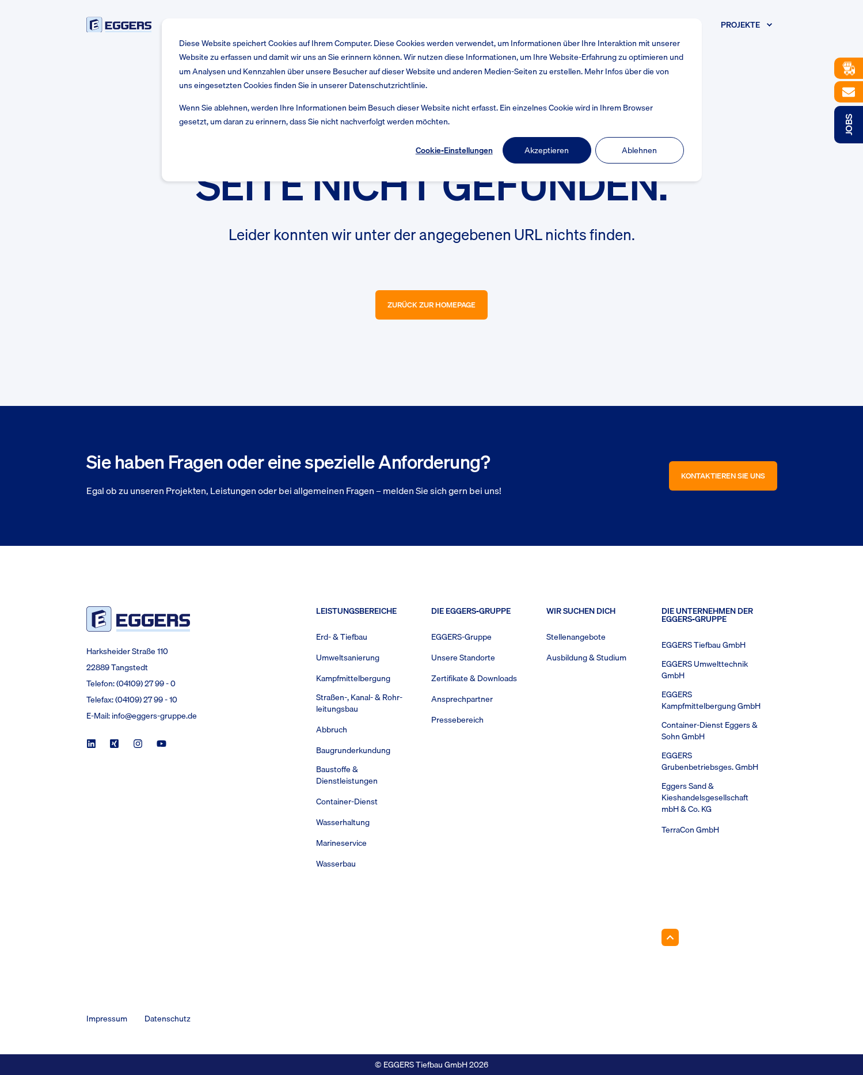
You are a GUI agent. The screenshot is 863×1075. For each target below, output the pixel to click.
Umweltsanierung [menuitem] (347, 657)
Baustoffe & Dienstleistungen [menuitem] (347, 775)
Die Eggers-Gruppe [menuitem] (471, 612)
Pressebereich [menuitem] (457, 719)
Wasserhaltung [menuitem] (343, 822)
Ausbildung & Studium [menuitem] (586, 657)
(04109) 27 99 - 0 (146, 683)
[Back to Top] (670, 937)
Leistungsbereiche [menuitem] (356, 612)
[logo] (138, 618)
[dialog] (432, 99)
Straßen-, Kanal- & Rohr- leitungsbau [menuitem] (359, 703)
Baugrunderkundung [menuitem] (353, 750)
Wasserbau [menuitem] (336, 863)
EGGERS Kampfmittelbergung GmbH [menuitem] (711, 700)
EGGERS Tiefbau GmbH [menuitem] (703, 645)
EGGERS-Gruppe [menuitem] (461, 637)
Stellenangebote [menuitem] (576, 637)
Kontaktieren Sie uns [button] (723, 475)
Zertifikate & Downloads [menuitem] (474, 678)
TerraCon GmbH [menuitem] (690, 829)
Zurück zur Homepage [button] (431, 304)
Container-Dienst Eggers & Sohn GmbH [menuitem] (709, 730)
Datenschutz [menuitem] (168, 1018)
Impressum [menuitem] (106, 1018)
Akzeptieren (546, 150)
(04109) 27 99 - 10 (146, 699)
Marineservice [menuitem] (341, 843)
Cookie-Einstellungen (454, 150)
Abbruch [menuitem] (331, 729)
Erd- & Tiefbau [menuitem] (341, 637)
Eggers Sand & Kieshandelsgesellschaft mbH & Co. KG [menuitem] (704, 797)
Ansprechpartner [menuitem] (462, 699)
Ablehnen (639, 150)
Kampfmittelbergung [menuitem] (353, 678)
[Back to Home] (118, 24)
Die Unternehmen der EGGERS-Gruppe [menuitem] (707, 616)
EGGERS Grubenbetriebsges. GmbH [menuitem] (709, 761)
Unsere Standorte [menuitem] (463, 657)
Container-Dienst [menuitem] (347, 801)
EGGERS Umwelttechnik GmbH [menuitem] (704, 669)
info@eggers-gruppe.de (154, 715)
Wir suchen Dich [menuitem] (580, 612)
